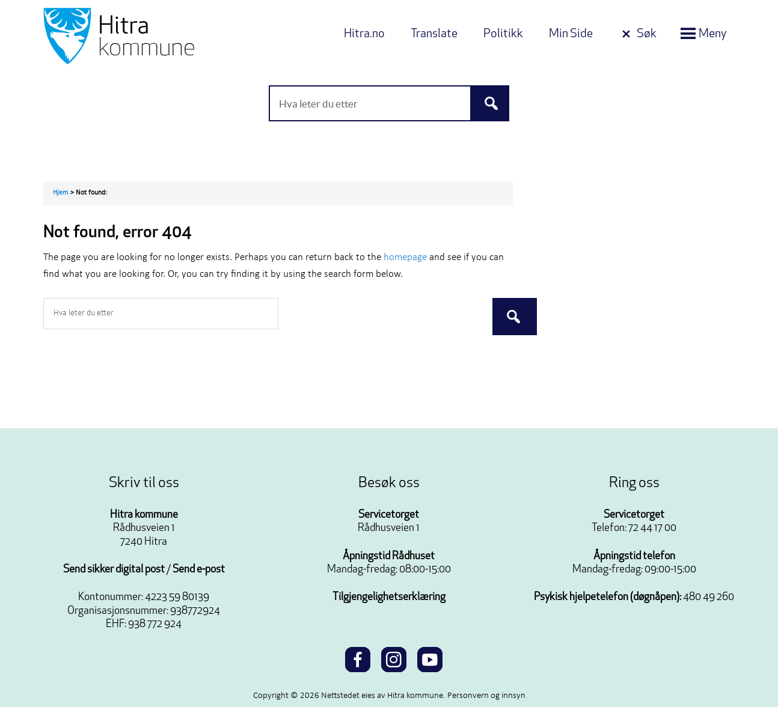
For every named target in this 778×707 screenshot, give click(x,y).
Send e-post (199, 570)
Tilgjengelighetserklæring (389, 597)
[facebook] (357, 657)
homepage (405, 257)
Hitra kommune (144, 515)
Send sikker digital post (114, 570)
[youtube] (430, 657)
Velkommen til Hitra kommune (144, 36)
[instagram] (393, 657)
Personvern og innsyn (486, 695)
